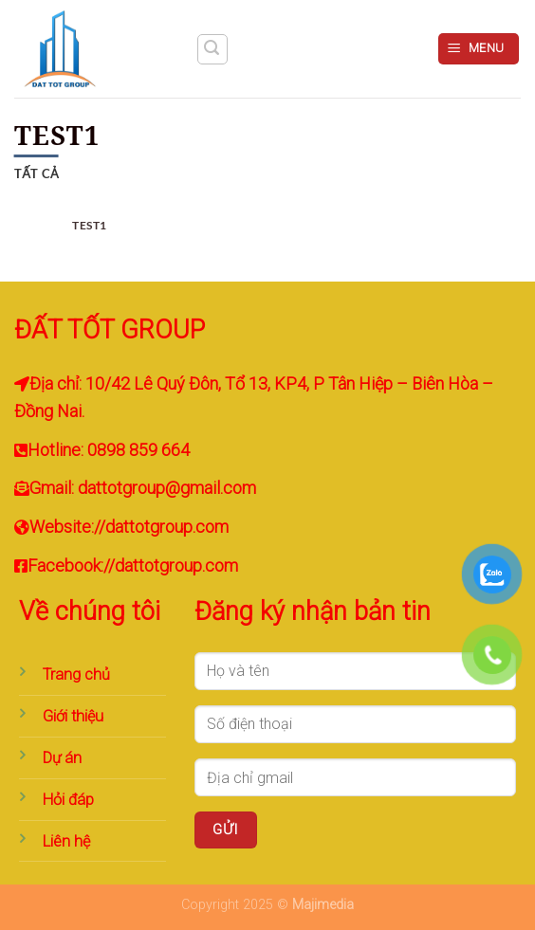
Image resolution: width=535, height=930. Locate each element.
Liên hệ (66, 841)
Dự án (62, 758)
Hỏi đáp (68, 800)
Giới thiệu (73, 716)
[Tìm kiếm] (212, 49)
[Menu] (479, 48)
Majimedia (323, 905)
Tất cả (36, 173)
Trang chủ (76, 675)
